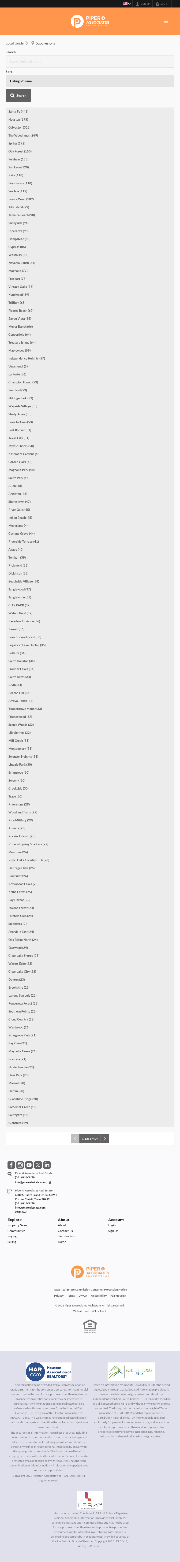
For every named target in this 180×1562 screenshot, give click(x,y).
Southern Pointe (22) (22, 977)
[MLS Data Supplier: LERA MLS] (90, 1466)
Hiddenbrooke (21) (21, 1033)
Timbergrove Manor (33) (25, 674)
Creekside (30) (18, 754)
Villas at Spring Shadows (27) (28, 810)
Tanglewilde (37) (19, 563)
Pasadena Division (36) (24, 587)
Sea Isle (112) (17, 157)
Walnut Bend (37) (20, 579)
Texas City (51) (18, 404)
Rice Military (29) (20, 786)
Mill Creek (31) (18, 706)
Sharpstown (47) (19, 467)
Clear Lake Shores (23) (23, 921)
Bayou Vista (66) (19, 284)
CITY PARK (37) (19, 571)
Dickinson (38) (18, 539)
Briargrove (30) (18, 738)
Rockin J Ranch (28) (21, 802)
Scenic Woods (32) (21, 690)
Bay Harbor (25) (19, 866)
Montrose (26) (18, 818)
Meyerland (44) (19, 491)
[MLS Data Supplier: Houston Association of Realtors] (48, 1337)
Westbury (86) (18, 221)
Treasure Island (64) (22, 308)
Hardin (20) (16, 1057)
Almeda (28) (16, 794)
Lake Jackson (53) (20, 388)
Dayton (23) (16, 945)
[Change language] (125, 3)
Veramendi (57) (19, 332)
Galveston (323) (19, 93)
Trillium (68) (17, 268)
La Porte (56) (17, 340)
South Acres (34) (19, 643)
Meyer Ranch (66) (20, 292)
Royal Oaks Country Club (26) (28, 826)
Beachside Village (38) (23, 547)
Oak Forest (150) (20, 117)
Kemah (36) (16, 595)
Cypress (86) (17, 213)
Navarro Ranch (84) (21, 228)
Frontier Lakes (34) (21, 635)
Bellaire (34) (17, 619)
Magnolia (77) (18, 236)
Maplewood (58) (19, 316)
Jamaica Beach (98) (21, 181)
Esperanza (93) (18, 197)
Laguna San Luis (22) (22, 961)
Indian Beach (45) (20, 483)
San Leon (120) (18, 133)
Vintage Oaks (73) (20, 252)
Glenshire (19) (18, 1089)
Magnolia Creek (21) (22, 1017)
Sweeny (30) (16, 746)
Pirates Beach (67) (21, 276)
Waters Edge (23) (20, 929)
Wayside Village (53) (22, 372)
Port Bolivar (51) (19, 396)
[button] (161, 56)
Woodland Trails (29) (22, 778)
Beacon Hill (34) (19, 658)
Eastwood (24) (18, 913)
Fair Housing (118, 1261)
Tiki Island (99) (18, 173)
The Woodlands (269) (23, 101)
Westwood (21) (19, 993)
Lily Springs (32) (19, 698)
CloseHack (99, 1277)
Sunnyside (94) (18, 189)
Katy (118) (15, 141)
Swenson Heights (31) (23, 722)
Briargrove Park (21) (22, 1001)
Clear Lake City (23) (22, 937)
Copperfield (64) (19, 300)
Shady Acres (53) (19, 380)
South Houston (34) (21, 627)
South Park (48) (19, 443)
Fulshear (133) (18, 125)
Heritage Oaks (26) (21, 834)
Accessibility (99, 1261)
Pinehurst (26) (18, 842)
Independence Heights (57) (26, 324)
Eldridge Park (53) (20, 364)
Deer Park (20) (18, 1041)
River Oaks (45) (19, 475)
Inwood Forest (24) (21, 874)
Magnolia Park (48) (21, 436)
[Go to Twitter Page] (38, 1131)
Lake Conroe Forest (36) (24, 603)
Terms (71, 1261)
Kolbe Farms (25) (20, 858)
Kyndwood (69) (18, 260)
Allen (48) (15, 451)
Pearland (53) (17, 356)
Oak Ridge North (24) (23, 905)
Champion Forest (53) (23, 348)
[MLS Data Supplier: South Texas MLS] (131, 1337)
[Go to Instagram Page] (20, 1131)
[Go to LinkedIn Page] (47, 1131)
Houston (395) (18, 85)
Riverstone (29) (19, 770)
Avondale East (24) (21, 897)
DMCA (83, 1261)
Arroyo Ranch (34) (20, 666)
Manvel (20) (16, 1049)
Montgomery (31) (20, 714)
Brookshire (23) (19, 953)
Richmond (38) (18, 531)
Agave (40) (15, 515)
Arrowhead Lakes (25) (23, 850)
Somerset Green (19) (22, 1073)
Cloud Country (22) (21, 985)
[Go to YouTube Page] (29, 1131)
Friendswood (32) (20, 682)
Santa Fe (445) (18, 77)
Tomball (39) (17, 523)
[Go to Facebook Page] (11, 1131)
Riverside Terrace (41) (23, 507)
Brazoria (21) (17, 1025)
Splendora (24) (18, 889)
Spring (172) (16, 109)
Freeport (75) (17, 244)
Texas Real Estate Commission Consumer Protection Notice (90, 1255)
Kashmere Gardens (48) (24, 420)
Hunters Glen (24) (20, 881)
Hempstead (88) (19, 205)
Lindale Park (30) (20, 730)
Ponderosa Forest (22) (23, 969)
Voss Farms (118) (20, 149)
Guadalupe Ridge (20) (23, 1065)
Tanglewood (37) (19, 555)
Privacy (59, 1261)
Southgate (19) (18, 1081)
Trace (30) (15, 762)
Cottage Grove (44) (21, 499)
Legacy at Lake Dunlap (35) (27, 611)
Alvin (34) (15, 651)
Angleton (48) (17, 459)
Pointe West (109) (21, 165)
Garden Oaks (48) (20, 428)
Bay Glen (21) (17, 1009)
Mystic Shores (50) (21, 412)
